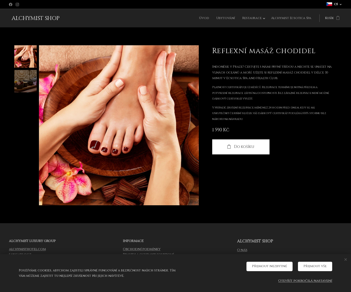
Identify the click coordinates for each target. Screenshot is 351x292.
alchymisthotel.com (27, 249)
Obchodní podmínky (142, 249)
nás (243, 250)
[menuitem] (206, 18)
